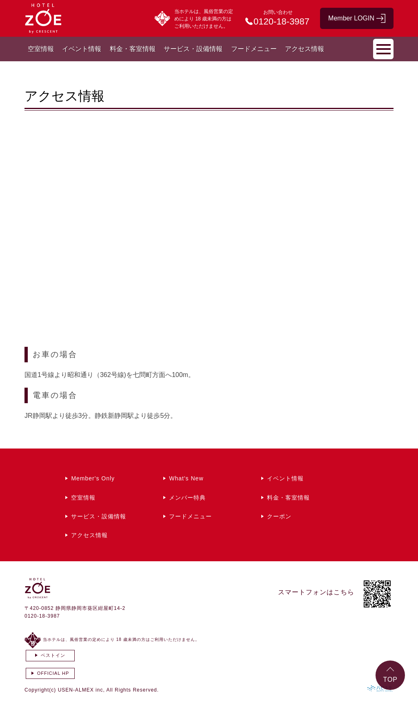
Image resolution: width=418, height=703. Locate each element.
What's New (186, 478)
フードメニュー (254, 48)
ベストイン (53, 655)
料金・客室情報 (133, 48)
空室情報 (41, 48)
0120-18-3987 (42, 616)
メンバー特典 (187, 497)
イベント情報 (81, 48)
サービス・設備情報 (193, 48)
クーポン (279, 516)
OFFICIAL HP (53, 673)
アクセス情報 (304, 48)
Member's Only (93, 478)
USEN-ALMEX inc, (81, 690)
